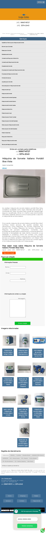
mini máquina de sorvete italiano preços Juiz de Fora (14, 378)
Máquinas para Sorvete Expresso (10, 121)
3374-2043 (25, 25)
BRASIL (13, 476)
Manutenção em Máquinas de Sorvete (11, 85)
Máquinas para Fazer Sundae (9, 117)
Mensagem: (18, 307)
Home (9, 516)
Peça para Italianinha (7, 136)
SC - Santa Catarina (20, 482)
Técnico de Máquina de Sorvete (9, 144)
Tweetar (4, 168)
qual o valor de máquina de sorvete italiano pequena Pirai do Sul (32, 434)
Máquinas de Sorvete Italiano (9, 101)
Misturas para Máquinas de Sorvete (10, 125)
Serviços (23, 39)
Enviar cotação (22, 323)
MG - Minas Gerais (15, 479)
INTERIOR (5, 479)
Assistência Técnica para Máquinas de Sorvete (13, 42)
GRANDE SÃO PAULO (38, 476)
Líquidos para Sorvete (7, 81)
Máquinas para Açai (7, 113)
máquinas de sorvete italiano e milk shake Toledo (32, 378)
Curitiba (18, 476)
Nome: (15, 267)
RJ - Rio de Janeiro (8, 482)
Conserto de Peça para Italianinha (10, 58)
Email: (16, 273)
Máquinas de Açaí (6, 89)
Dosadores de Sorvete (7, 66)
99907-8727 (25, 23)
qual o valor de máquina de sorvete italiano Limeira (14, 434)
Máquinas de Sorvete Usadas (9, 105)
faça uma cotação (9, 253)
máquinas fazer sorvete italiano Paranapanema (31, 352)
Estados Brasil (26, 476)
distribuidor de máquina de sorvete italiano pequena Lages (32, 463)
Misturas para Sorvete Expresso (9, 128)
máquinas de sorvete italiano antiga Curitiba (14, 352)
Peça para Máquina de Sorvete (9, 140)
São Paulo (30, 482)
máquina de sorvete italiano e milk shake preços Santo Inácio (14, 462)
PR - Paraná (24, 479)
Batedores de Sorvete (7, 54)
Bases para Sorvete (6, 50)
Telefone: (18, 280)
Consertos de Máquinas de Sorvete (10, 62)
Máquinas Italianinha (7, 109)
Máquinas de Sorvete (7, 93)
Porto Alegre (33, 479)
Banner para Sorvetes (7, 46)
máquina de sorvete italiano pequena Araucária (32, 405)
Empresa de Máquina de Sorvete (10, 74)
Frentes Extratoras (6, 78)
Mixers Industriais (6, 132)
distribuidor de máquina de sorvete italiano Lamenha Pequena (14, 406)
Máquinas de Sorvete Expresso (9, 97)
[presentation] (15, 287)
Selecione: (6, 476)
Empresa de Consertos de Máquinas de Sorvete (13, 70)
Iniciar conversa (27, 526)
